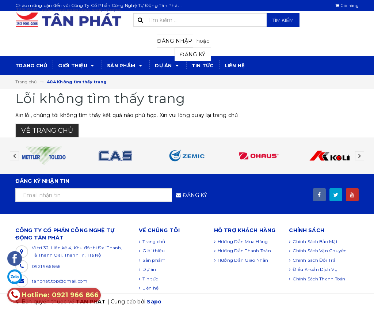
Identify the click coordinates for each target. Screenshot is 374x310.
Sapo (154, 301)
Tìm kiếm (283, 20)
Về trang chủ (47, 130)
